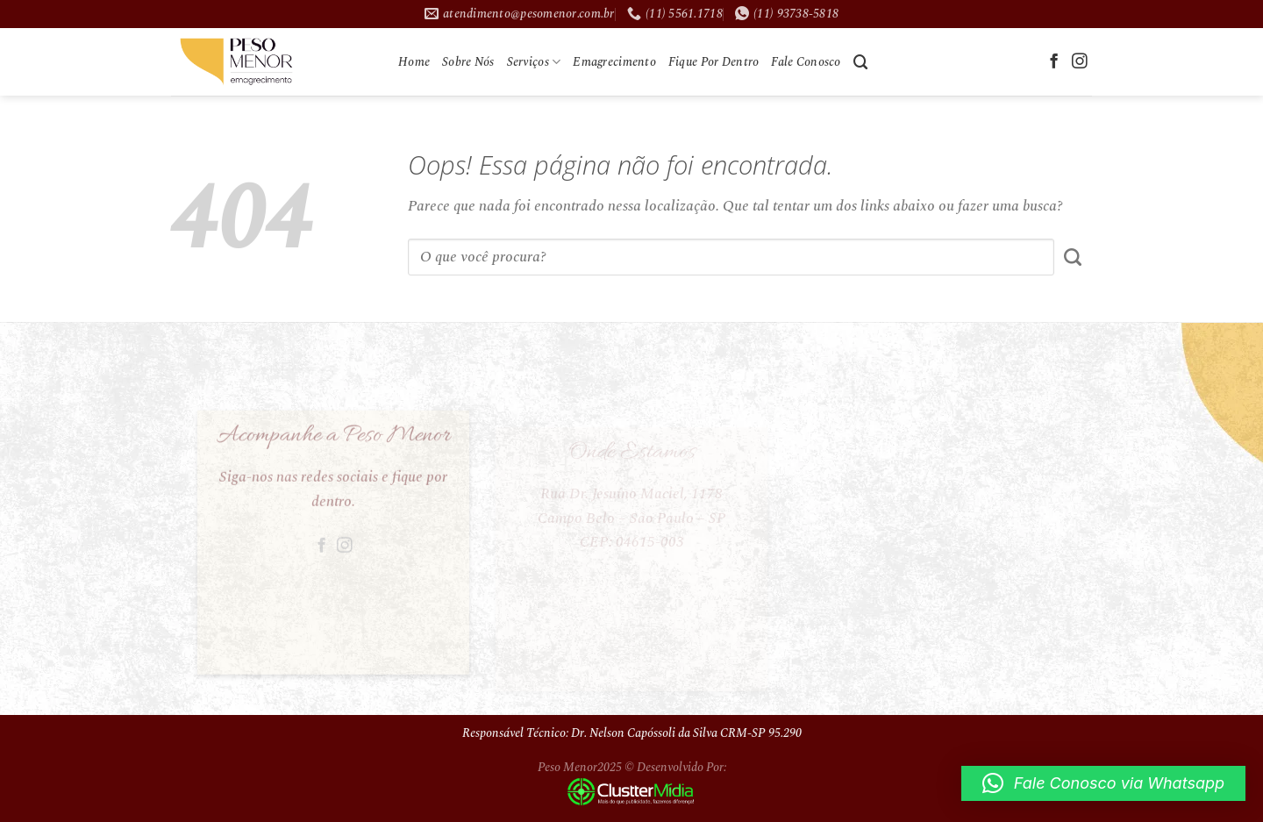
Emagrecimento (614, 62)
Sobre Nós (468, 62)
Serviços (534, 62)
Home (414, 62)
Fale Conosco (805, 62)
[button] (1103, 783)
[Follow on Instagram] (1080, 62)
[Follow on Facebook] (1054, 62)
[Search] (860, 62)
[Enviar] (1073, 257)
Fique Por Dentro (713, 62)
